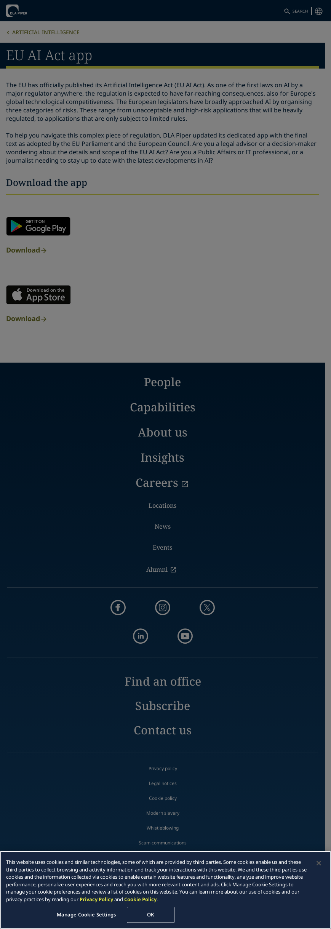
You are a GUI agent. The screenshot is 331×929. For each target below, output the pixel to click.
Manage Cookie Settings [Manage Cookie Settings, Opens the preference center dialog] (86, 914)
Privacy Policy (96, 899)
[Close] (318, 863)
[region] (165, 890)
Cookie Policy (140, 899)
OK (150, 914)
